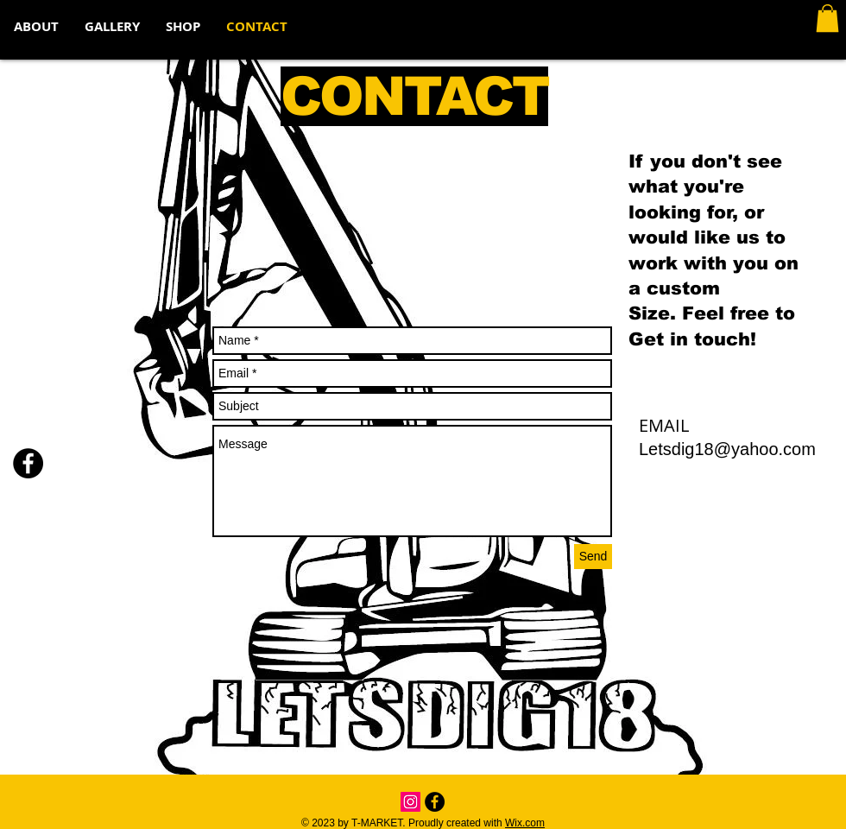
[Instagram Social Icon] (410, 802)
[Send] (593, 556)
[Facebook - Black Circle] (28, 463)
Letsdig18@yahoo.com (727, 449)
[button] (827, 18)
